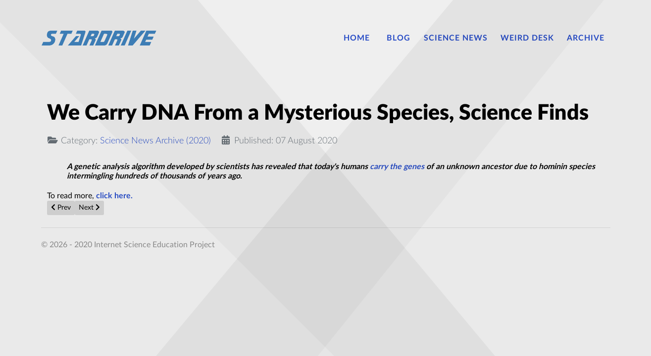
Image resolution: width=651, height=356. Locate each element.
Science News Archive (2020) (155, 140)
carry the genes (397, 167)
